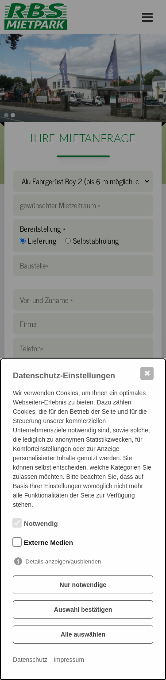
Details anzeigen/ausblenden (63, 561)
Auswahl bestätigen (83, 609)
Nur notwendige (83, 584)
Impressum (69, 659)
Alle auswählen (83, 634)
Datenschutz (30, 659)
